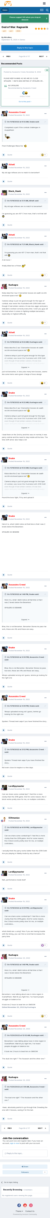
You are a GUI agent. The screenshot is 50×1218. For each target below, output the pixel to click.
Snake (32, 122)
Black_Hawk (15, 191)
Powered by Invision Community (25, 1214)
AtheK (31, 201)
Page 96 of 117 (25, 56)
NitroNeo (7, 37)
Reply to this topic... (14, 1153)
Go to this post (25, 102)
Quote (9, 155)
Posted (19, 115)
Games (22, 40)
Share (25, 1166)
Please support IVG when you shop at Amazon (25, 18)
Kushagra (13, 285)
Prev (8, 56)
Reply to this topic (25, 48)
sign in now (14, 1143)
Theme (19, 1211)
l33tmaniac (14, 818)
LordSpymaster (16, 786)
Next (41, 56)
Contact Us (29, 1211)
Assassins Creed (18, 72)
